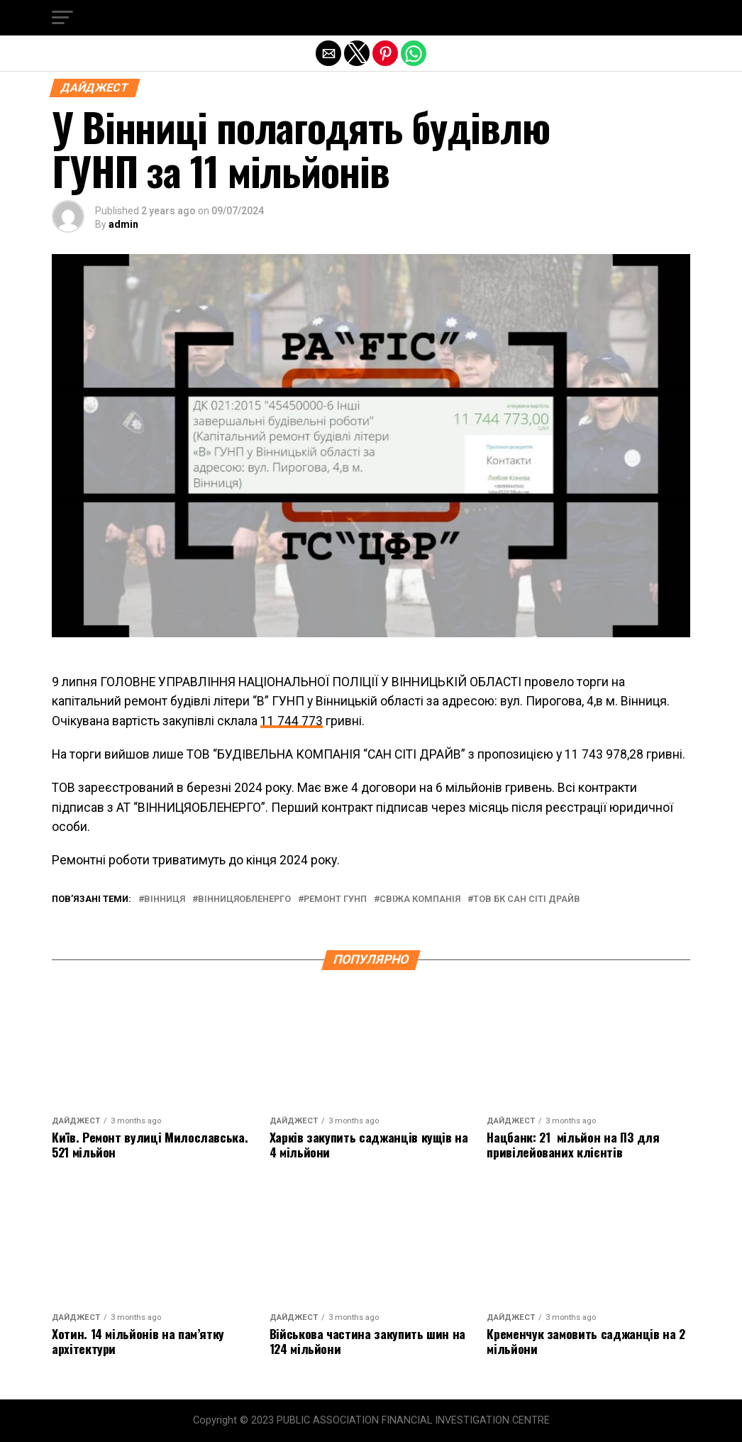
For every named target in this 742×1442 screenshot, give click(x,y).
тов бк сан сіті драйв (526, 899)
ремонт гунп (335, 899)
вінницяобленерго (244, 899)
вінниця (164, 899)
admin (123, 224)
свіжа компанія (420, 899)
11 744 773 (291, 721)
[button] (62, 18)
